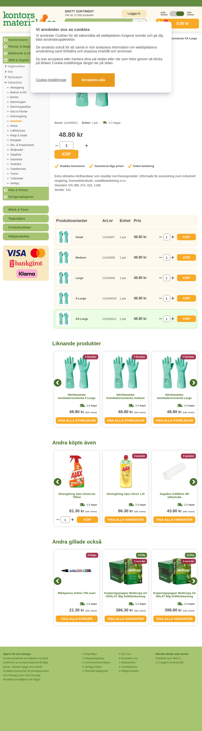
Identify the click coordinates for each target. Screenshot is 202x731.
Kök (10, 71)
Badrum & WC (18, 92)
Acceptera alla (93, 80)
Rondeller (15, 140)
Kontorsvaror (18, 40)
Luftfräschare (17, 130)
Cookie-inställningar (51, 80)
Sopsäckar (16, 159)
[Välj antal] (66, 145)
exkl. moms (163, 13)
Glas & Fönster (19, 111)
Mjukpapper (15, 77)
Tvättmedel (16, 178)
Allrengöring (17, 87)
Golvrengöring (18, 116)
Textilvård (15, 164)
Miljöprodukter (19, 236)
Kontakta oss (129, 658)
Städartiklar (15, 82)
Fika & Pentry (18, 190)
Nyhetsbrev (128, 662)
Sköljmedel (16, 149)
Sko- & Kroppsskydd (22, 145)
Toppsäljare (16, 218)
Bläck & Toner (18, 209)
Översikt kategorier (96, 671)
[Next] (193, 383)
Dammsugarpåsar (20, 106)
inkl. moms (189, 13)
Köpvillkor (91, 654)
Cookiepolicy (129, 666)
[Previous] (57, 383)
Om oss (126, 654)
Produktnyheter (19, 227)
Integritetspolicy (94, 658)
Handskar (16, 121)
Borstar (14, 97)
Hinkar (14, 125)
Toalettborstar (18, 168)
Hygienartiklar (16, 66)
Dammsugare (18, 101)
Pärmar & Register (21, 46)
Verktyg (14, 183)
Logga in (134, 13)
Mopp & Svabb (18, 135)
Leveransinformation (97, 662)
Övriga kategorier (21, 197)
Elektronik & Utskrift (23, 53)
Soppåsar (15, 154)
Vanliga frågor (93, 666)
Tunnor (14, 173)
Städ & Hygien (18, 60)
